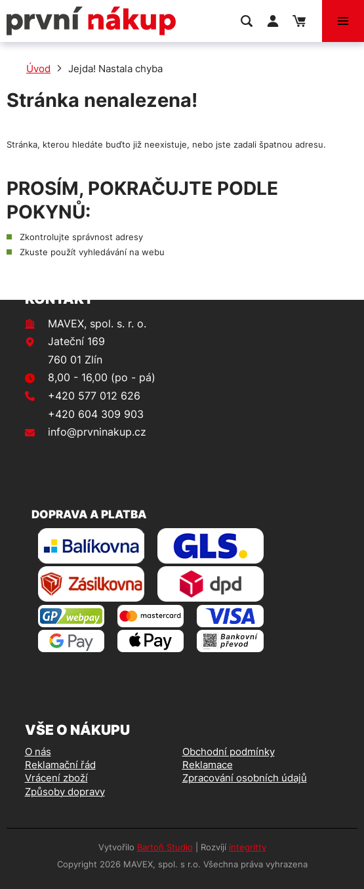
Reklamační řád (60, 764)
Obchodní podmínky (228, 751)
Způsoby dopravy (65, 791)
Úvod (38, 68)
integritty (247, 847)
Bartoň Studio (165, 847)
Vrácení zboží (56, 778)
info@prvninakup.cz (97, 431)
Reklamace (207, 764)
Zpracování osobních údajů (244, 778)
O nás (38, 751)
